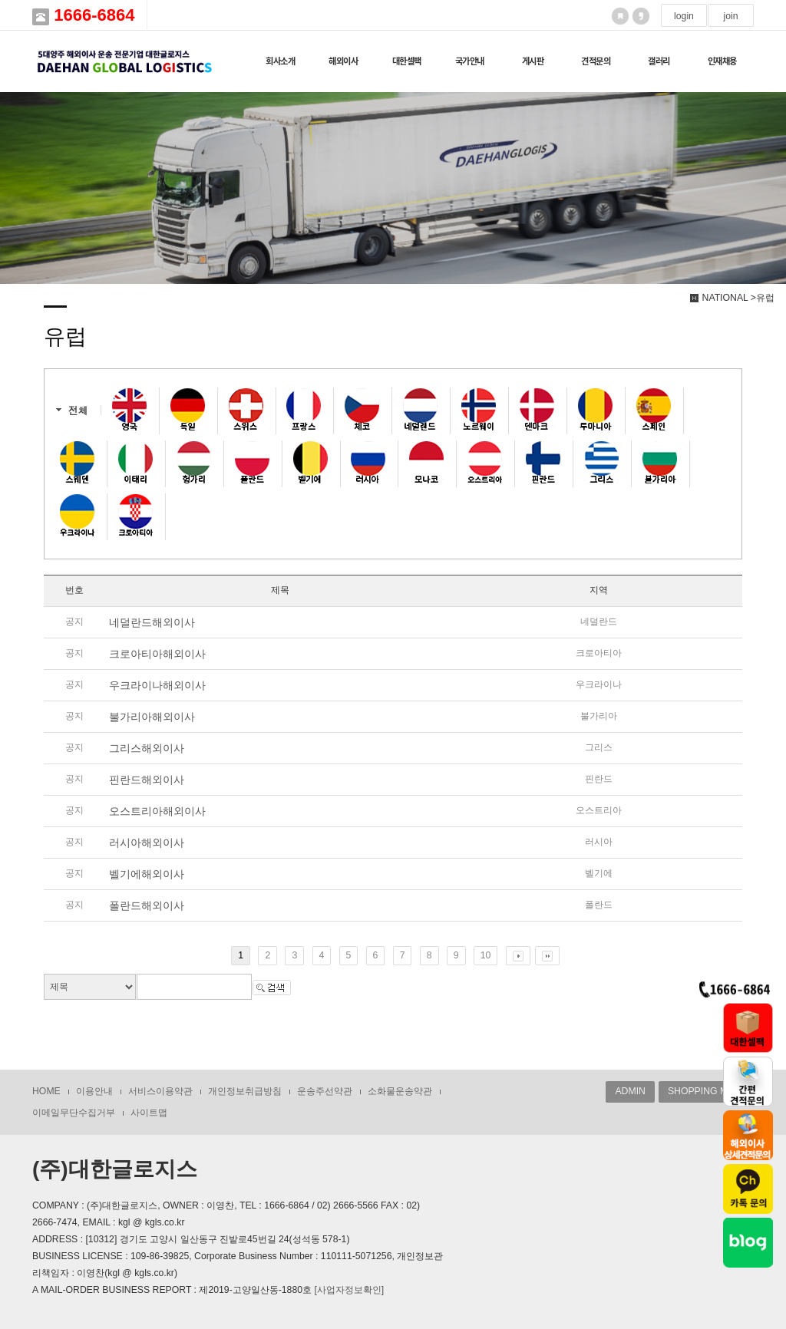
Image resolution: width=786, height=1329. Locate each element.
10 (486, 955)
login (684, 16)
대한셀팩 (406, 61)
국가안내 (469, 61)
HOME (46, 1091)
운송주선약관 (324, 1091)
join (730, 16)
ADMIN (630, 1091)
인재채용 (722, 61)
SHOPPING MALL (706, 1091)
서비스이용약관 (160, 1091)
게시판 (533, 61)
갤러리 (659, 61)
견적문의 (595, 61)
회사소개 (280, 61)
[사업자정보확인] (349, 1289)
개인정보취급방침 (245, 1091)
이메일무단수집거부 (73, 1112)
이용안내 (94, 1091)
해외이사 (343, 61)
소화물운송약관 (400, 1091)
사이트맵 (148, 1112)
